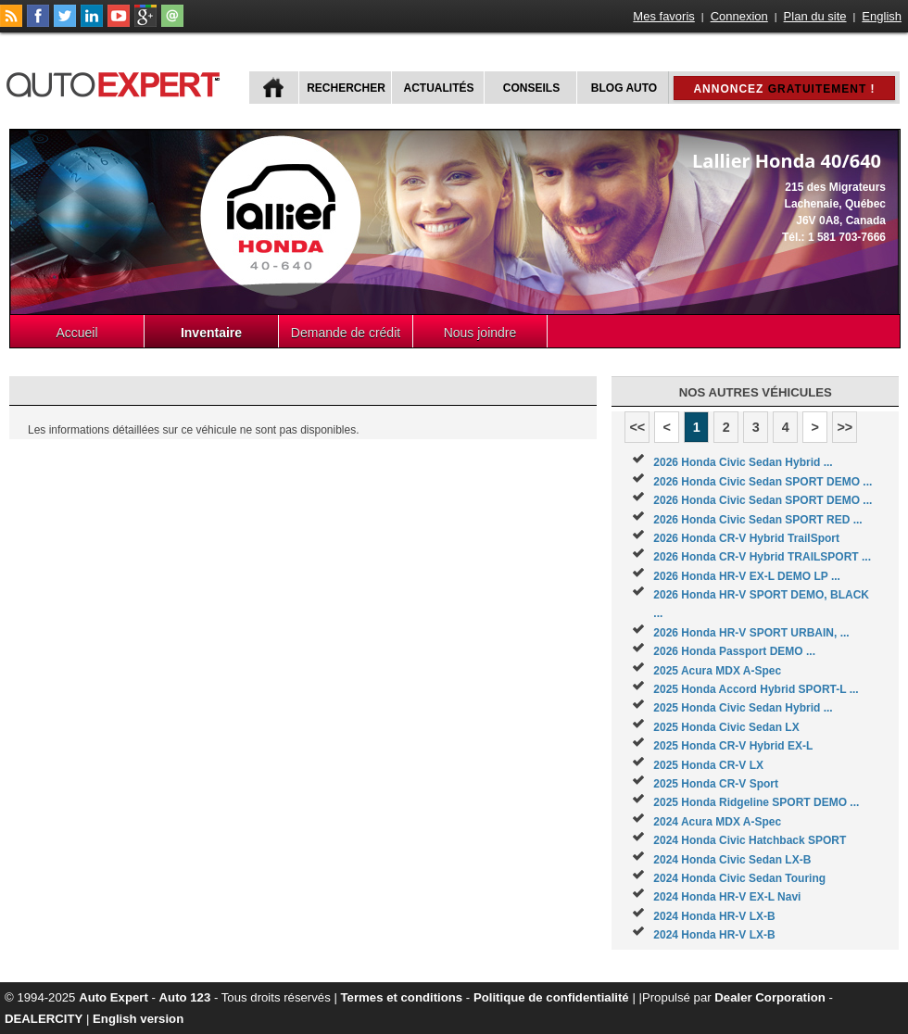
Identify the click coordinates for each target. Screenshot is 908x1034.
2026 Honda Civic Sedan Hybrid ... (742, 462)
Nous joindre (480, 332)
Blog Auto (624, 88)
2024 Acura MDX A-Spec (717, 821)
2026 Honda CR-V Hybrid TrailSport (746, 538)
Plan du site (815, 16)
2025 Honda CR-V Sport (715, 783)
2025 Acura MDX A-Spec (717, 670)
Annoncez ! (784, 88)
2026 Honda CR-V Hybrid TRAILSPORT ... (762, 556)
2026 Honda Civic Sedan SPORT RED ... (757, 519)
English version (138, 1019)
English (882, 16)
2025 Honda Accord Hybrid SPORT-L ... (755, 689)
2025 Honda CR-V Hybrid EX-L (733, 745)
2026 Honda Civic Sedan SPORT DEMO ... (762, 481)
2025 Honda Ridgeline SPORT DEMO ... (756, 802)
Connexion (739, 16)
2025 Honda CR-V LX (708, 765)
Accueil (76, 332)
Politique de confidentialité (551, 997)
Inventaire (211, 332)
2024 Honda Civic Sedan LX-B (732, 859)
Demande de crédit (345, 332)
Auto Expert (113, 997)
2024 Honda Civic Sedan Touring (739, 878)
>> (844, 427)
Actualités (439, 88)
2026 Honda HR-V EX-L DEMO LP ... (746, 576)
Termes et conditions (402, 997)
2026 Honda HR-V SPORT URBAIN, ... (751, 632)
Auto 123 (185, 997)
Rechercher (346, 88)
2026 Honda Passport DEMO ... (734, 651)
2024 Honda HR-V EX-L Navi (727, 896)
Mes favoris (663, 16)
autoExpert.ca (117, 82)
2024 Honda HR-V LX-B (714, 916)
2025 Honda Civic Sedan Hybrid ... (742, 707)
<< (637, 427)
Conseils (531, 88)
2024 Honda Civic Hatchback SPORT (749, 840)
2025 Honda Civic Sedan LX (726, 727)
